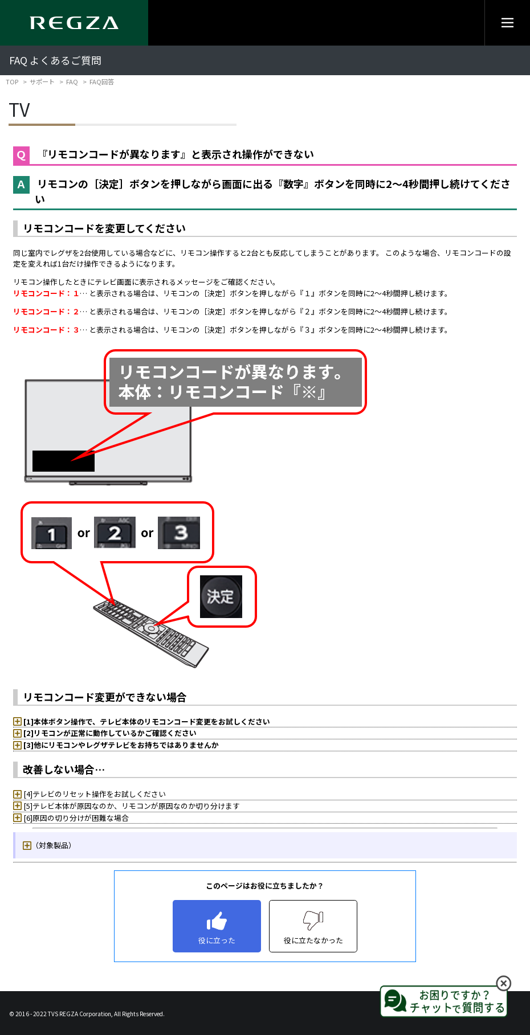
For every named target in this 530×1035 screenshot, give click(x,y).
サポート (42, 81)
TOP (12, 81)
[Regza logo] (74, 23)
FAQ (72, 81)
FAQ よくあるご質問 (55, 60)
